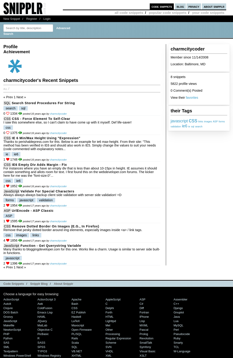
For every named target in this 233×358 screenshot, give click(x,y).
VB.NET (76, 351)
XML (108, 355)
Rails (74, 338)
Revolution (146, 338)
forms (222, 121)
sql (192, 126)
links (200, 121)
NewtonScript (12, 329)
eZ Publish (78, 312)
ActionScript (11, 299)
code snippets (162, 6)
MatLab (42, 325)
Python (7, 338)
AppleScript (112, 299)
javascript (179, 121)
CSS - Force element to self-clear (41, 119)
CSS (7, 119)
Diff (142, 308)
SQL (7, 103)
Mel (107, 325)
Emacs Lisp (45, 312)
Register (31, 18)
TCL (176, 347)
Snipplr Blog (39, 283)
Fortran (144, 312)
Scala (75, 342)
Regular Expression (118, 338)
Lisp (142, 321)
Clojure (8, 308)
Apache (76, 299)
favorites (192, 97)
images (208, 121)
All (5, 89)
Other (109, 329)
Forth (108, 312)
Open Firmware (81, 329)
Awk (40, 303)
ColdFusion (44, 308)
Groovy (8, 316)
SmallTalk (146, 342)
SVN (108, 347)
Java (177, 316)
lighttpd (110, 321)
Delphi (109, 308)
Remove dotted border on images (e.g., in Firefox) (55, 226)
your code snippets (208, 13)
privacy (193, 6)
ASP (215, 121)
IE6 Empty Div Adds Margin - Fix (39, 164)
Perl (176, 329)
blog (180, 6)
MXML (144, 325)
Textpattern (10, 351)
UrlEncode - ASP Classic (33, 210)
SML (6, 347)
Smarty (178, 342)
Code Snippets (13, 283)
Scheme (110, 342)
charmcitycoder (58, 113)
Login (47, 18)
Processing (112, 334)
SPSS (41, 347)
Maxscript (77, 325)
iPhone (144, 316)
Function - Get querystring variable (50, 245)
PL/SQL (76, 334)
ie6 (184, 126)
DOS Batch (10, 312)
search (198, 126)
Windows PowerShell (17, 355)
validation (176, 126)
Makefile (8, 325)
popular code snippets (167, 13)
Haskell (76, 316)
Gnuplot (179, 312)
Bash (74, 303)
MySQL (178, 325)
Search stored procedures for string (43, 103)
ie (189, 126)
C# (141, 303)
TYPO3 (42, 351)
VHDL (109, 351)
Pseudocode (182, 334)
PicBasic (43, 334)
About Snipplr (63, 283)
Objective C (45, 329)
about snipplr (214, 6)
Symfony (145, 347)
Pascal (144, 329)
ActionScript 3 (46, 299)
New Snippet (11, 18)
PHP (6, 334)
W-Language (182, 351)
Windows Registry (49, 355)
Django (178, 308)
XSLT (143, 355)
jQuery (42, 321)
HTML (109, 316)
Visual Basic (147, 351)
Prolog (144, 334)
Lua (176, 321)
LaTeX (75, 321)
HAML (41, 316)
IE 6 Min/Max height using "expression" (46, 138)
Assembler (180, 299)
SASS (41, 342)
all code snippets (129, 13)
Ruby (177, 338)
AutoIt (7, 303)
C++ (176, 303)
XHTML (76, 355)
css (193, 120)
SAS (6, 342)
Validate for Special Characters (47, 191)
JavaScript (11, 191)
